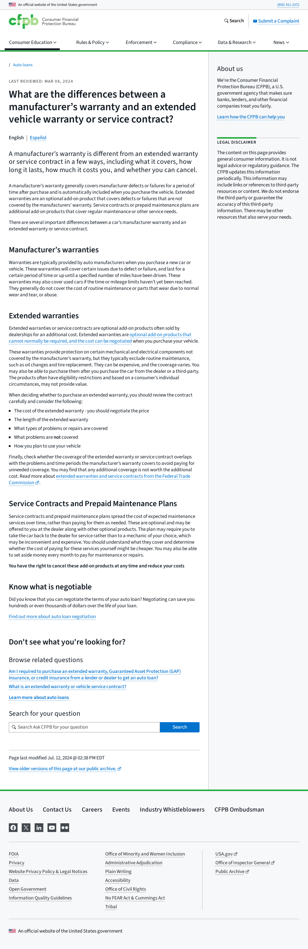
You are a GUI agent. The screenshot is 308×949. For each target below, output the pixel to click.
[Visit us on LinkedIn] (39, 827)
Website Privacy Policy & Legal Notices (48, 871)
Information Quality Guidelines (40, 898)
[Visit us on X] (26, 827)
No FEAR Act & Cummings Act (135, 898)
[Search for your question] (84, 727)
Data (14, 880)
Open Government (27, 889)
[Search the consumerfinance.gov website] (234, 21)
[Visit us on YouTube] (51, 827)
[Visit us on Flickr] (64, 827)
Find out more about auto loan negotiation (52, 616)
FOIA (13, 854)
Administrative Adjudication (133, 862)
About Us (21, 809)
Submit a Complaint (276, 21)
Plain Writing (118, 871)
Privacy (16, 862)
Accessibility (117, 880)
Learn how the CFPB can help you (251, 116)
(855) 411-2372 (288, 4)
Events (121, 809)
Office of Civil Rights (125, 889)
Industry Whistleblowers (172, 809)
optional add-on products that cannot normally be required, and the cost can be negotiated (100, 338)
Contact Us (57, 809)
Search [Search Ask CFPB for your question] (180, 727)
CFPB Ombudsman (239, 809)
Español (38, 137)
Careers (92, 809)
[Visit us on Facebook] (13, 827)
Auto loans (23, 65)
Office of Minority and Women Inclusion (145, 854)
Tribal (111, 906)
